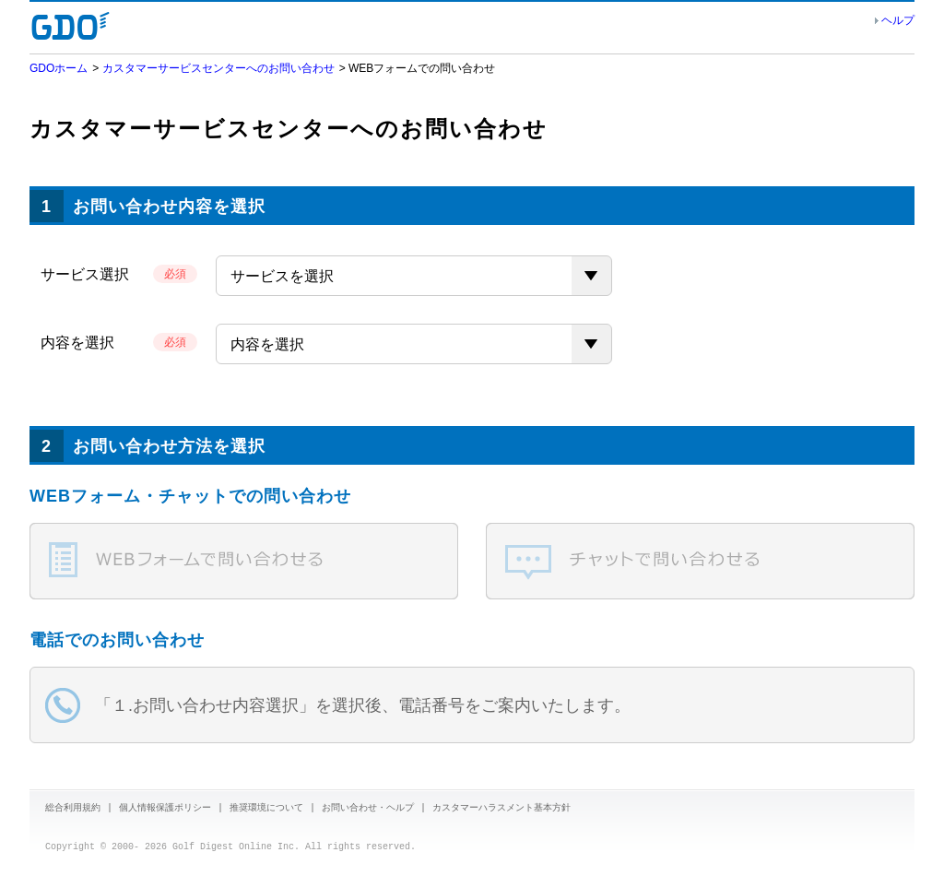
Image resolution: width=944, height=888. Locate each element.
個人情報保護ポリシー (165, 808)
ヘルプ (897, 20)
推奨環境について (266, 808)
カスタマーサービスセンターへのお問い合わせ (218, 68)
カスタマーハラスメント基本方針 (501, 808)
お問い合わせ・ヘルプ (368, 808)
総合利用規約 (72, 808)
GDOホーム (59, 68)
